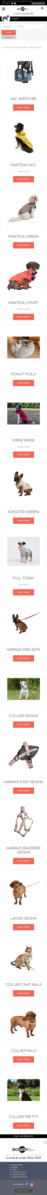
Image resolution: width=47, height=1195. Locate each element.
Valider (8, 32)
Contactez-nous (19, 1174)
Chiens (15, 1167)
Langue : (36, 3)
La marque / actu (19, 1172)
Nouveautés (17, 1165)
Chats (14, 1170)
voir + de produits (23, 1136)
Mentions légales (19, 1177)
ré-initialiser (8, 37)
